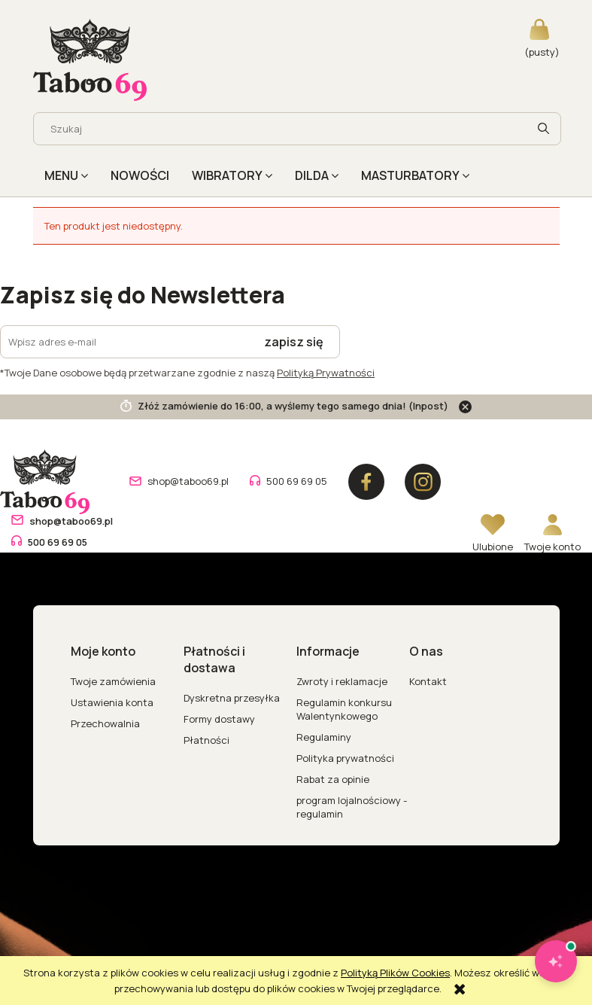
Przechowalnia (105, 723)
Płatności (206, 740)
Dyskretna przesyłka (232, 698)
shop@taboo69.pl (188, 481)
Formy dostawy (219, 719)
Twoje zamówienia (113, 681)
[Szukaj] (543, 128)
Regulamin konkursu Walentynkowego (344, 709)
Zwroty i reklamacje (341, 681)
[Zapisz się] (294, 342)
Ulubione (492, 546)
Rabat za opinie (332, 779)
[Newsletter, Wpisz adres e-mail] (124, 342)
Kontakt (428, 681)
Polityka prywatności (345, 758)
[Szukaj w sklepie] (283, 128)
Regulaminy (323, 737)
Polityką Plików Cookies (395, 972)
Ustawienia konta (112, 702)
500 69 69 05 (296, 481)
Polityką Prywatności (326, 372)
